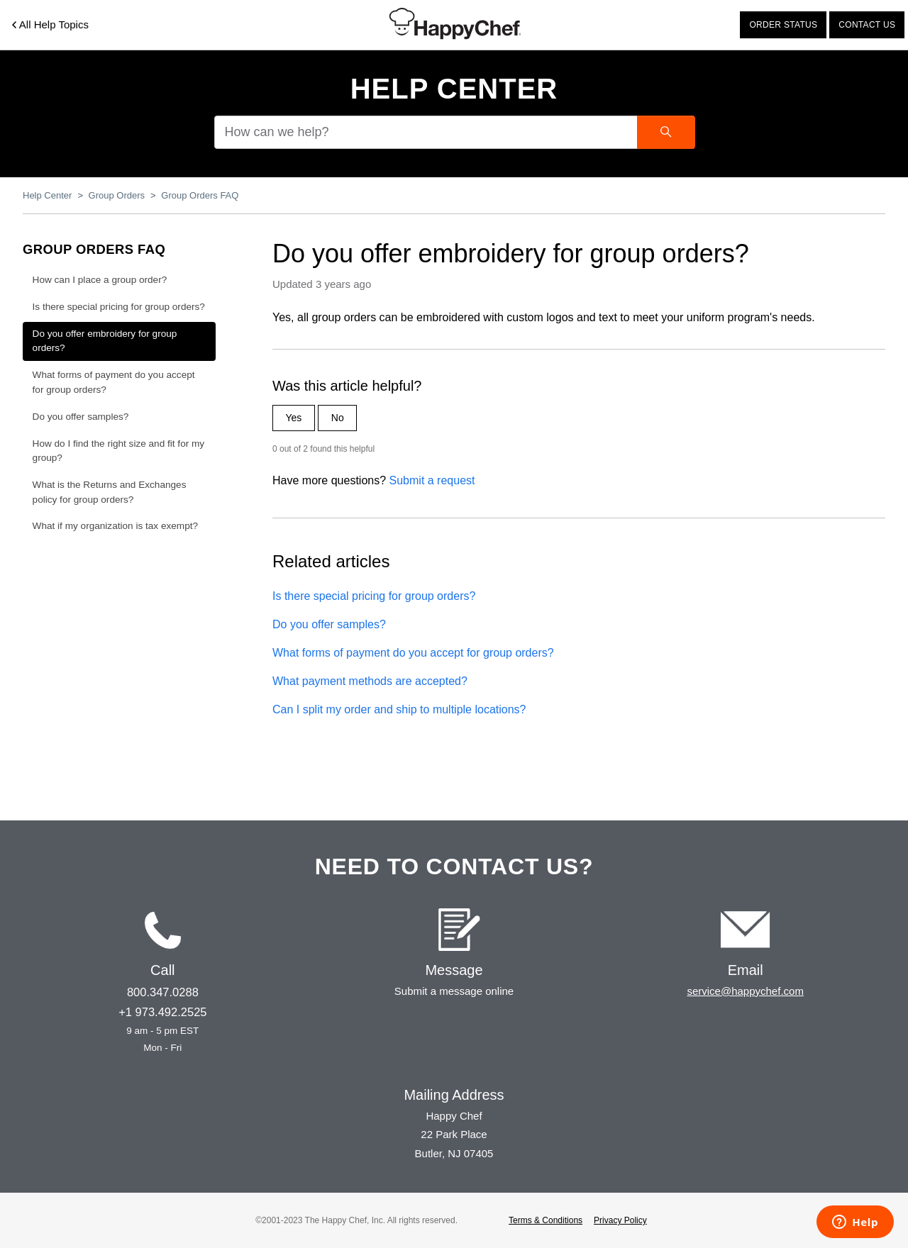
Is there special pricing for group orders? (373, 596)
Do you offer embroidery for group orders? (105, 340)
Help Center (454, 88)
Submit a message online (454, 991)
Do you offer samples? (329, 624)
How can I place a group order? (100, 279)
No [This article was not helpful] (337, 417)
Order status (783, 25)
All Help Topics (50, 24)
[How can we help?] (454, 132)
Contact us (866, 25)
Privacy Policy (620, 1220)
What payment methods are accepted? (369, 681)
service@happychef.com (745, 991)
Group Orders (117, 195)
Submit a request (432, 480)
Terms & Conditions (545, 1220)
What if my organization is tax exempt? (115, 525)
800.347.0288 (163, 992)
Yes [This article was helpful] (294, 417)
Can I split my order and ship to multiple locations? (399, 709)
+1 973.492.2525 (162, 1011)
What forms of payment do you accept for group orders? (413, 653)
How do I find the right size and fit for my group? (119, 450)
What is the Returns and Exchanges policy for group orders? (110, 491)
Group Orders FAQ (199, 195)
